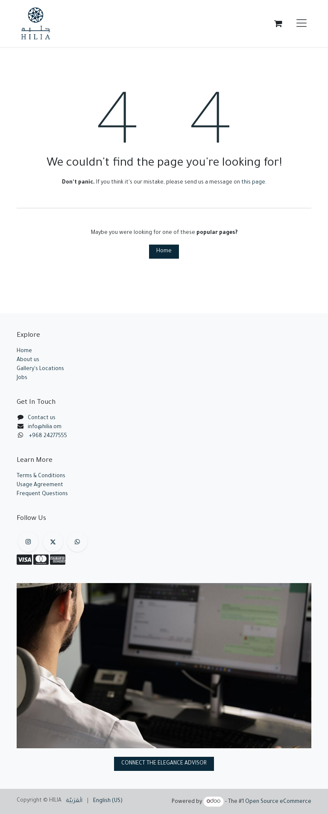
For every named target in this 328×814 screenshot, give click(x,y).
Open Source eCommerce (278, 802)
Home (164, 251)
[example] (77, 541)
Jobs (22, 378)
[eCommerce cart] (278, 23)
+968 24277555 (48, 436)
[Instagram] (28, 541)
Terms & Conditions (41, 476)
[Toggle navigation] (301, 23)
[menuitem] (74, 801)
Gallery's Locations (40, 369)
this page (253, 183)
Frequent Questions (43, 494)
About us (28, 360)
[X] (53, 541)
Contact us (42, 418)
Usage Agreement (40, 485)
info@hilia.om (45, 427)
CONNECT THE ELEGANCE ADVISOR (164, 764)
